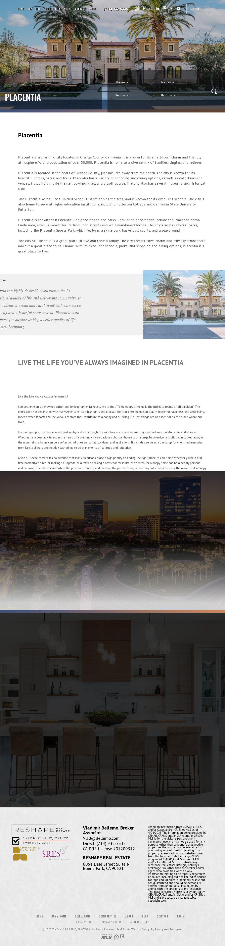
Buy (30, 8)
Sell (38, 8)
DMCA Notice (84, 922)
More (92, 8)
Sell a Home (82, 916)
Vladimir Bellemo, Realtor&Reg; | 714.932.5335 (116, 9)
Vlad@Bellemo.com (101, 838)
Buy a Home (59, 916)
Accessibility (139, 922)
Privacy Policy (112, 922)
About (68, 8)
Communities (52, 8)
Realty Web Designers (169, 929)
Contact (80, 8)
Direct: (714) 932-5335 (104, 843)
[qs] (182, 82)
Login (181, 916)
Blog (145, 916)
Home (21, 8)
